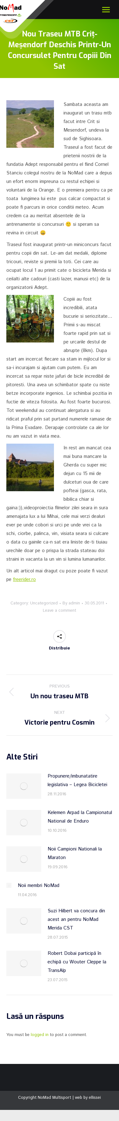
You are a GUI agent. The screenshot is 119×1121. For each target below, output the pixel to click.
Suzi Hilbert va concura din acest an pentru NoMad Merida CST (76, 919)
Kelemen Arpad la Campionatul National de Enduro (80, 816)
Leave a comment (59, 611)
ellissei (95, 1098)
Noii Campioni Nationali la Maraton (75, 853)
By (71, 603)
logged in (40, 1035)
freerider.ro (24, 579)
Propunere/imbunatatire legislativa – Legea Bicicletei (77, 780)
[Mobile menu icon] (106, 9)
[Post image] (23, 786)
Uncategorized (44, 603)
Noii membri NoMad (38, 885)
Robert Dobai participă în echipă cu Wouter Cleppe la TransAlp (77, 962)
